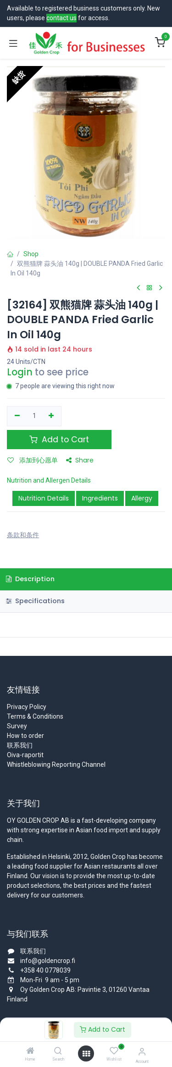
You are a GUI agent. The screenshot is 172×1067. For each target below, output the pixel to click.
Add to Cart (102, 1029)
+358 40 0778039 (45, 970)
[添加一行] (51, 416)
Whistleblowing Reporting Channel (56, 764)
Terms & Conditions (35, 716)
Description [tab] (30, 578)
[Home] (30, 1051)
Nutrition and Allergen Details (49, 480)
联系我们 (20, 745)
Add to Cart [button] (59, 439)
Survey (17, 726)
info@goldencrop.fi (47, 960)
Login (20, 372)
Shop (31, 254)
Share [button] (80, 460)
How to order (25, 735)
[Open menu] (86, 1053)
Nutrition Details (43, 498)
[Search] (58, 1051)
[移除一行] (17, 416)
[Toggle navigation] (13, 43)
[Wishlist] (114, 1050)
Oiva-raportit (25, 755)
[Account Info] (142, 1051)
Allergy (141, 498)
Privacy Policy (26, 706)
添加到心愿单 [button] (32, 460)
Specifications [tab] (35, 600)
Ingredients (100, 498)
